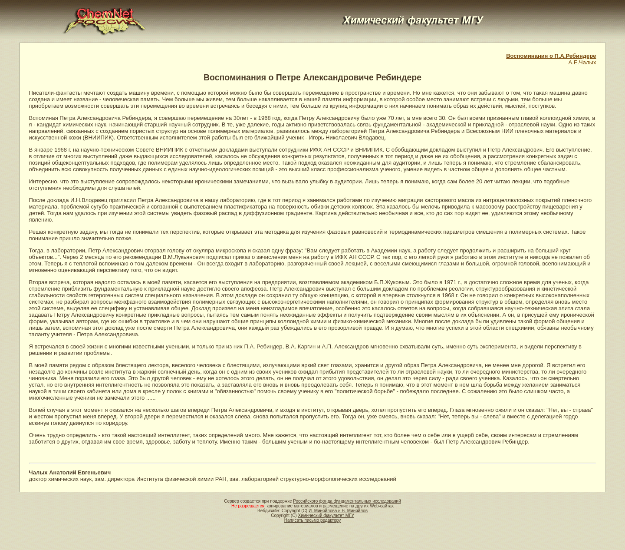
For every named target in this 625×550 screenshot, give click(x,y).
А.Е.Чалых (582, 62)
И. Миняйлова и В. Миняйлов (338, 510)
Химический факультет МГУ (326, 515)
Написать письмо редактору (312, 520)
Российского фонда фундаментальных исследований (347, 501)
